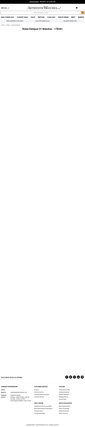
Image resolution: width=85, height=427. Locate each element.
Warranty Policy (38, 411)
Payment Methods (64, 394)
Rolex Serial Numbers (64, 406)
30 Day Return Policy (64, 389)
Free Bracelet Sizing (39, 413)
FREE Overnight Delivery (14, 21)
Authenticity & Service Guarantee (43, 406)
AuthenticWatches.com (46, 7)
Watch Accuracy (63, 413)
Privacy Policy (62, 399)
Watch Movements (64, 411)
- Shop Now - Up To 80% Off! (42, 2)
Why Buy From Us (39, 392)
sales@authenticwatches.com (18, 392)
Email (5, 8)
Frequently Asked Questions (41, 394)
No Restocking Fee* (70, 21)
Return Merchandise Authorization (43, 408)
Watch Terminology (64, 408)
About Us (36, 389)
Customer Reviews (39, 397)
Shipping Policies (63, 397)
